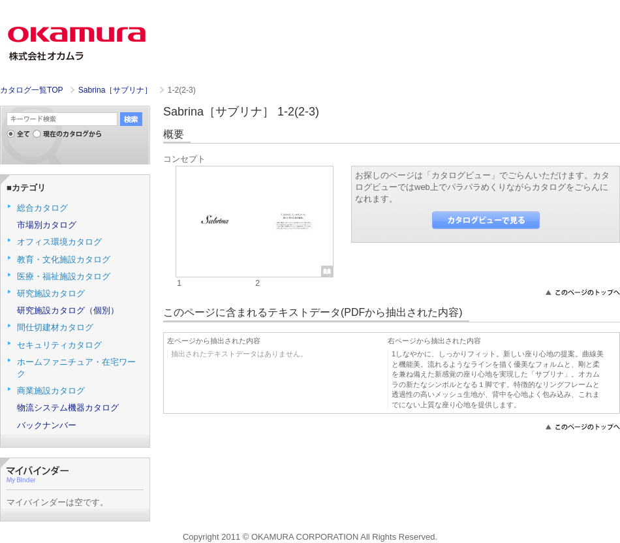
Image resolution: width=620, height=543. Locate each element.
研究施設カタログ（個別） (68, 310)
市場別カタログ (46, 225)
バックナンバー (46, 425)
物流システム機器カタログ (68, 407)
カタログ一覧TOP (31, 90)
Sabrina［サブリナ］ (116, 90)
